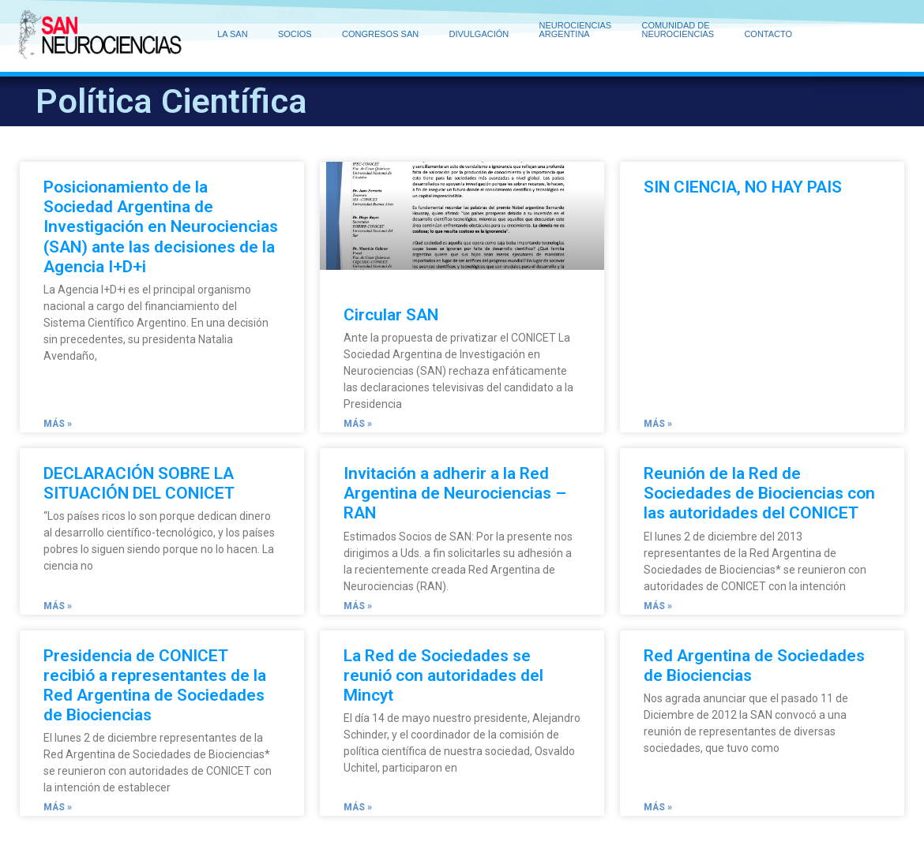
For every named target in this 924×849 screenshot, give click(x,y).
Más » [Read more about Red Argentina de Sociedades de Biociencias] (658, 807)
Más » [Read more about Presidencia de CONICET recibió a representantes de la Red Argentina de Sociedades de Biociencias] (57, 807)
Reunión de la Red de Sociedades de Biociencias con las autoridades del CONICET (759, 493)
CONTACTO (768, 23)
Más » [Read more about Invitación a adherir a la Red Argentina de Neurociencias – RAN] (358, 606)
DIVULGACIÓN (482, 19)
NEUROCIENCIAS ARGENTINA (579, 18)
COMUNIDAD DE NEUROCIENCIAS (681, 18)
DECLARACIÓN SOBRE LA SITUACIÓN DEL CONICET (139, 483)
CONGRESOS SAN (384, 19)
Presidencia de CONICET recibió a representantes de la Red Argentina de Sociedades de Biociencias (154, 685)
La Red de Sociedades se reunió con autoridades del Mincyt (443, 675)
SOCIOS (299, 19)
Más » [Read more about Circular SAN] (358, 423)
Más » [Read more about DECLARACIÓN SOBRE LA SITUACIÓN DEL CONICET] (57, 606)
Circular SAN (391, 314)
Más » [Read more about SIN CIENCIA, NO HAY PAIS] (658, 423)
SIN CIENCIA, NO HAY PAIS (743, 187)
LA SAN (236, 19)
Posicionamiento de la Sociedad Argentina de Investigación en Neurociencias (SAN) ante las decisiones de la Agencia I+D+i (160, 227)
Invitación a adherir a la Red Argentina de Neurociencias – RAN (455, 493)
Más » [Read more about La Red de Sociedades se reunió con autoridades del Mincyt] (358, 807)
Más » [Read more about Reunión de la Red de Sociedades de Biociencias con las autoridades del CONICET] (658, 606)
